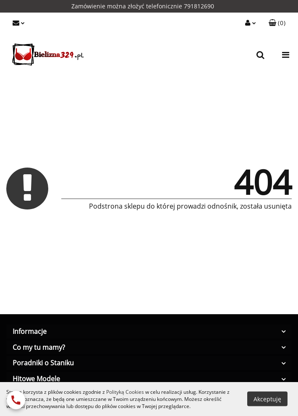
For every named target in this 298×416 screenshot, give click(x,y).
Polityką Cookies (125, 391)
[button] (277, 23)
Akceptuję (267, 399)
